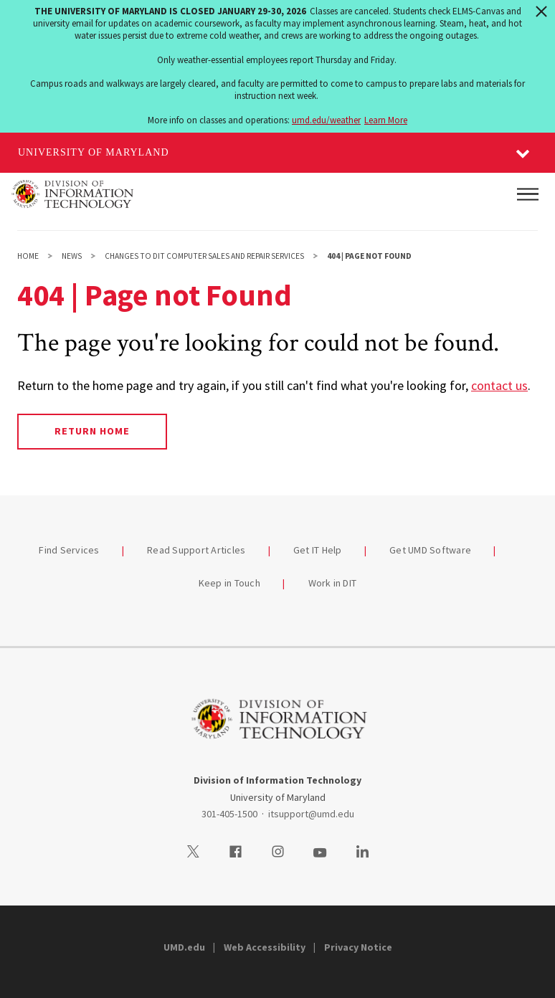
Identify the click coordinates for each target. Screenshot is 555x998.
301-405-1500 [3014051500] (229, 813)
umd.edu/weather (326, 120)
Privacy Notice (358, 947)
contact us (499, 385)
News (72, 256)
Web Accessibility (264, 947)
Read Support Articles (196, 549)
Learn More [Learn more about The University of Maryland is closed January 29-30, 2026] (385, 120)
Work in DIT (332, 582)
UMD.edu (184, 947)
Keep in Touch (229, 582)
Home (28, 256)
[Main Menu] (528, 194)
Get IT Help (317, 549)
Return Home (92, 430)
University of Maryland (93, 152)
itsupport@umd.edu (311, 813)
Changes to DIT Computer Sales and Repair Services (204, 256)
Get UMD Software (430, 549)
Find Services (69, 549)
